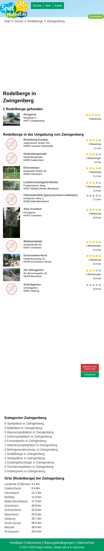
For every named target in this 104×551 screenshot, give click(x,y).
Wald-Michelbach (16, 501)
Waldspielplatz (32, 241)
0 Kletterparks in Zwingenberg (24, 471)
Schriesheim (12, 510)
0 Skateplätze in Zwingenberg (24, 458)
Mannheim (11, 514)
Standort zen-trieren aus (90, 367)
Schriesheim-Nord (35, 255)
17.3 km (93, 197)
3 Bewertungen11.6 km (93, 186)
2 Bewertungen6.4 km (93, 158)
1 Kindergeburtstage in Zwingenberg (29, 462)
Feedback (16, 542)
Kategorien (89, 374)
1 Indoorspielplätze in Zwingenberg (28, 436)
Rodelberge (35, 21)
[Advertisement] (52, 58)
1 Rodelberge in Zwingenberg (24, 454)
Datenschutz (85, 542)
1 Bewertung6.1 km (93, 144)
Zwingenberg (56, 21)
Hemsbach (11, 493)
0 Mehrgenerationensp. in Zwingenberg (31, 449)
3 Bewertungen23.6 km (93, 274)
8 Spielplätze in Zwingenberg (24, 423)
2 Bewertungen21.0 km (93, 246)
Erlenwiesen (31, 167)
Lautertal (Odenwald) (18, 484)
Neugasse (29, 114)
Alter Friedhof (32, 209)
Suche (37, 5)
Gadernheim (12, 488)
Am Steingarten (33, 270)
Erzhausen (11, 531)
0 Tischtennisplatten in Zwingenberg (28, 466)
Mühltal (9, 497)
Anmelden (96, 16)
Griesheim (11, 505)
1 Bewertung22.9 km (93, 260)
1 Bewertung (93, 117)
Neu (48, 5)
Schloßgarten (32, 284)
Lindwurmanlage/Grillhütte (40, 182)
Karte (58, 5)
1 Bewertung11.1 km (93, 172)
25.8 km (93, 287)
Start (7, 21)
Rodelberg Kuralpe (35, 139)
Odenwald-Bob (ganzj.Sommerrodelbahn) (50, 195)
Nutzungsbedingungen (59, 542)
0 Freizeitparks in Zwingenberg (25, 441)
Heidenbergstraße (35, 153)
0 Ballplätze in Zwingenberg (23, 428)
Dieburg (9, 518)
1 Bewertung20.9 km (93, 213)
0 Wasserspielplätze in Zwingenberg (29, 432)
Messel (9, 527)
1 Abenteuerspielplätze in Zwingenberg (30, 445)
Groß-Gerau (12, 523)
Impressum (33, 542)
